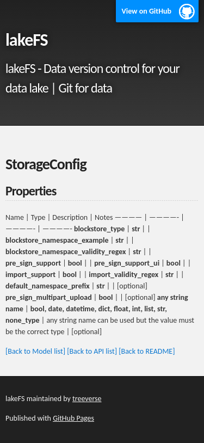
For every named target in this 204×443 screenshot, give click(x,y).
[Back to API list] (92, 351)
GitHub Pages (73, 418)
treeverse (86, 398)
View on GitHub (146, 11)
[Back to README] (147, 351)
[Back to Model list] (35, 351)
